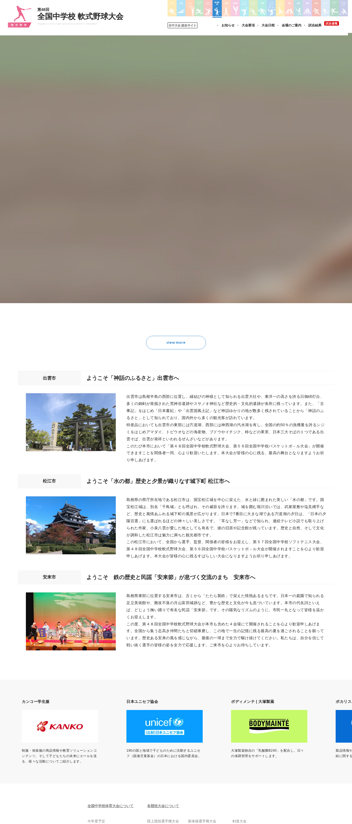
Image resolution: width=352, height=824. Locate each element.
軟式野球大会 (161, 767)
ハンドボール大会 (164, 760)
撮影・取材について (106, 753)
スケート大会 (240, 760)
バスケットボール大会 (167, 746)
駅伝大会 (237, 746)
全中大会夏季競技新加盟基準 (113, 746)
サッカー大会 (161, 753)
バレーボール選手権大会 (207, 738)
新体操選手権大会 (202, 731)
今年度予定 (100, 731)
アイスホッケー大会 (245, 767)
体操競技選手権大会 (166, 774)
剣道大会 (237, 731)
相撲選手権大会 (242, 738)
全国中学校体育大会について (115, 716)
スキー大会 (239, 753)
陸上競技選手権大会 (166, 731)
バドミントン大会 (202, 760)
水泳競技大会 (161, 738)
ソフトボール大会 (202, 767)
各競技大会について (167, 716)
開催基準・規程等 (105, 738)
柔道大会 (195, 774)
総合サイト (184, 25)
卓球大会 (195, 753)
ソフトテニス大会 (202, 746)
